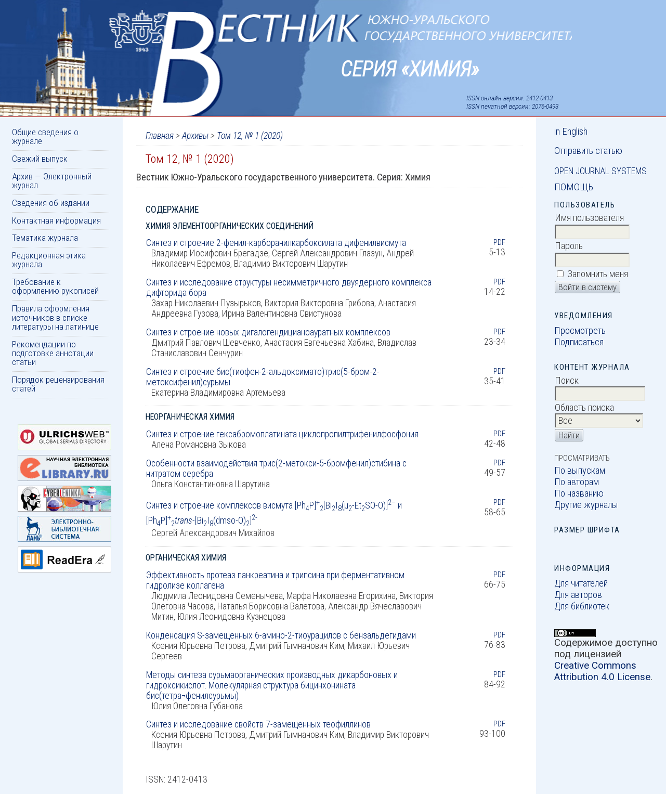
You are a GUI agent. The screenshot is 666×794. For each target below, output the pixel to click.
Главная (160, 136)
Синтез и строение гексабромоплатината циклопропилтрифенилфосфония (282, 434)
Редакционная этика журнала (49, 259)
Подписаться (579, 342)
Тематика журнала (45, 237)
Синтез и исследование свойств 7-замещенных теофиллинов (258, 724)
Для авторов (578, 595)
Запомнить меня (597, 274)
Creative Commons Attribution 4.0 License (602, 671)
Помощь (573, 187)
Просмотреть (580, 330)
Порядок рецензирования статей (58, 384)
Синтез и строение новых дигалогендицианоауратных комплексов (268, 332)
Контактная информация (56, 220)
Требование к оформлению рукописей (55, 286)
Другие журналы (586, 505)
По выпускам (579, 470)
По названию (579, 493)
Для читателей (581, 583)
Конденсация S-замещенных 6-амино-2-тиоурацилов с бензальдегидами (281, 635)
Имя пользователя (589, 218)
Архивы (195, 136)
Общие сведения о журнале (45, 136)
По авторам (576, 482)
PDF (499, 242)
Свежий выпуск (40, 158)
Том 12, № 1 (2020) (250, 136)
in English (570, 131)
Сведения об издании (50, 203)
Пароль (569, 246)
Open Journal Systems (600, 171)
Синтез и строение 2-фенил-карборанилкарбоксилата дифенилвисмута (276, 243)
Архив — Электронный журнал (52, 180)
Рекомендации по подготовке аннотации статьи (53, 353)
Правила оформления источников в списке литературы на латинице (55, 317)
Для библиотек (581, 606)
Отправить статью (588, 151)
